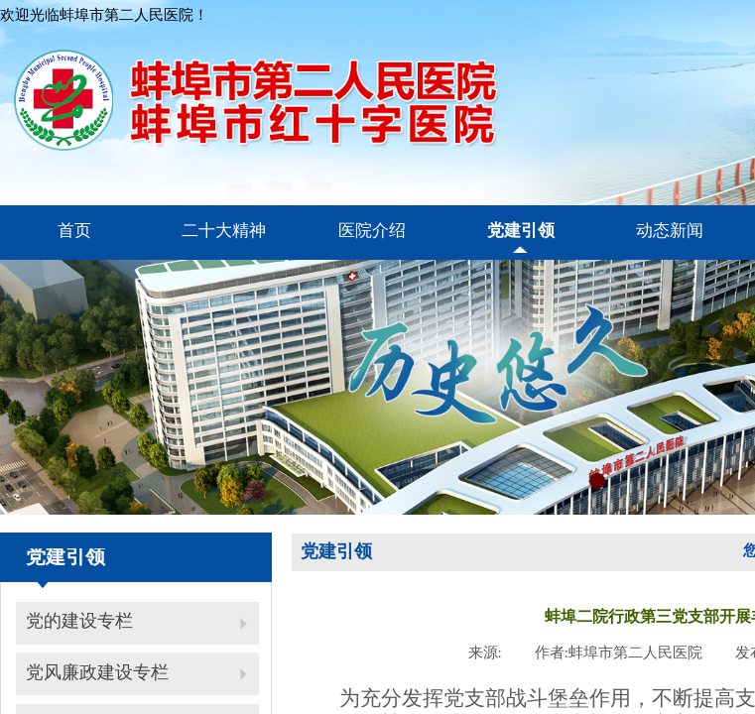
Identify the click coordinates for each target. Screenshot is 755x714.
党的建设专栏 (79, 621)
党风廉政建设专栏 (97, 672)
